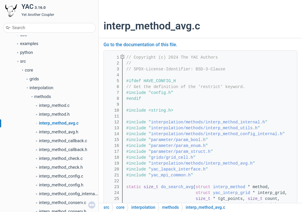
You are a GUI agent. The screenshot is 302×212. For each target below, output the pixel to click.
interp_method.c (54, 136)
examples (29, 74)
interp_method (229, 187)
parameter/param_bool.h (178, 140)
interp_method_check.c (61, 189)
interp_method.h (54, 145)
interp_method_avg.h (58, 163)
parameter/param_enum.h (178, 145)
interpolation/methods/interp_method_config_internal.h (216, 134)
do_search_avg (177, 187)
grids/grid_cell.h (172, 157)
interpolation (41, 119)
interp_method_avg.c (58, 154)
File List (22, 57)
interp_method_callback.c (63, 172)
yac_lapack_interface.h (178, 169)
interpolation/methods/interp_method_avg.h (201, 163)
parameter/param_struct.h (181, 151)
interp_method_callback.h (63, 180)
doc (23, 66)
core (29, 101)
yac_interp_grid (231, 193)
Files (15, 48)
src (23, 92)
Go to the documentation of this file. (140, 44)
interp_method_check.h (61, 198)
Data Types (21, 39)
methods (42, 127)
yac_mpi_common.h (171, 175)
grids (34, 110)
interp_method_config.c (61, 207)
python (26, 83)
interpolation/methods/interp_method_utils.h (204, 128)
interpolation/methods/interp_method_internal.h (208, 122)
